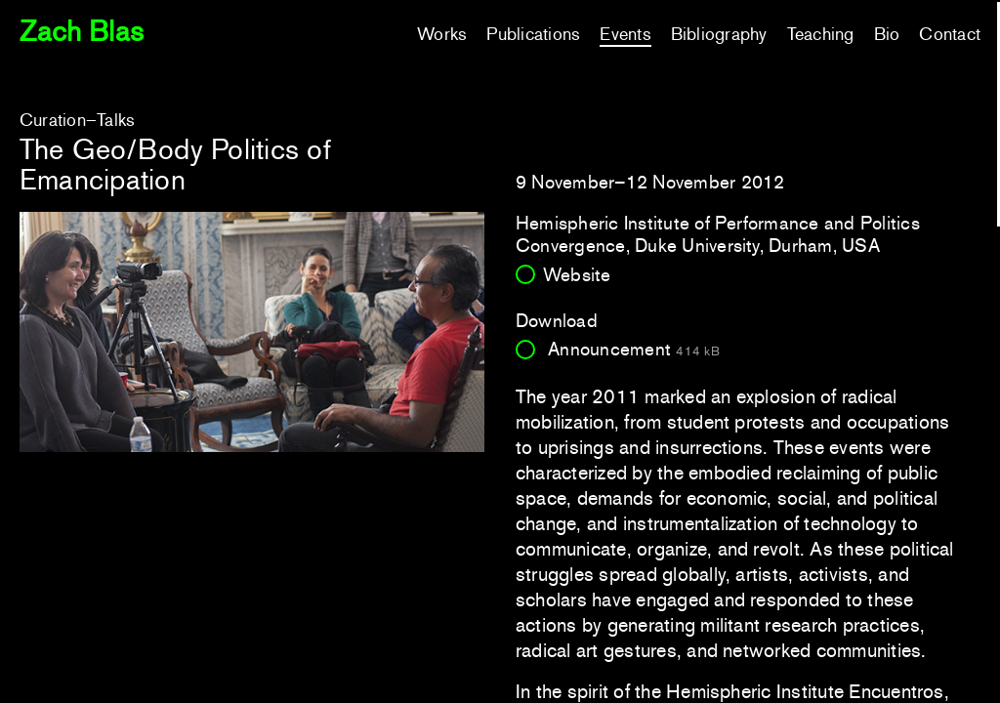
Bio (887, 34)
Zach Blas (82, 31)
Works (442, 34)
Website (577, 275)
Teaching (820, 34)
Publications (533, 34)
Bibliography (719, 34)
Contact (949, 34)
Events (625, 34)
